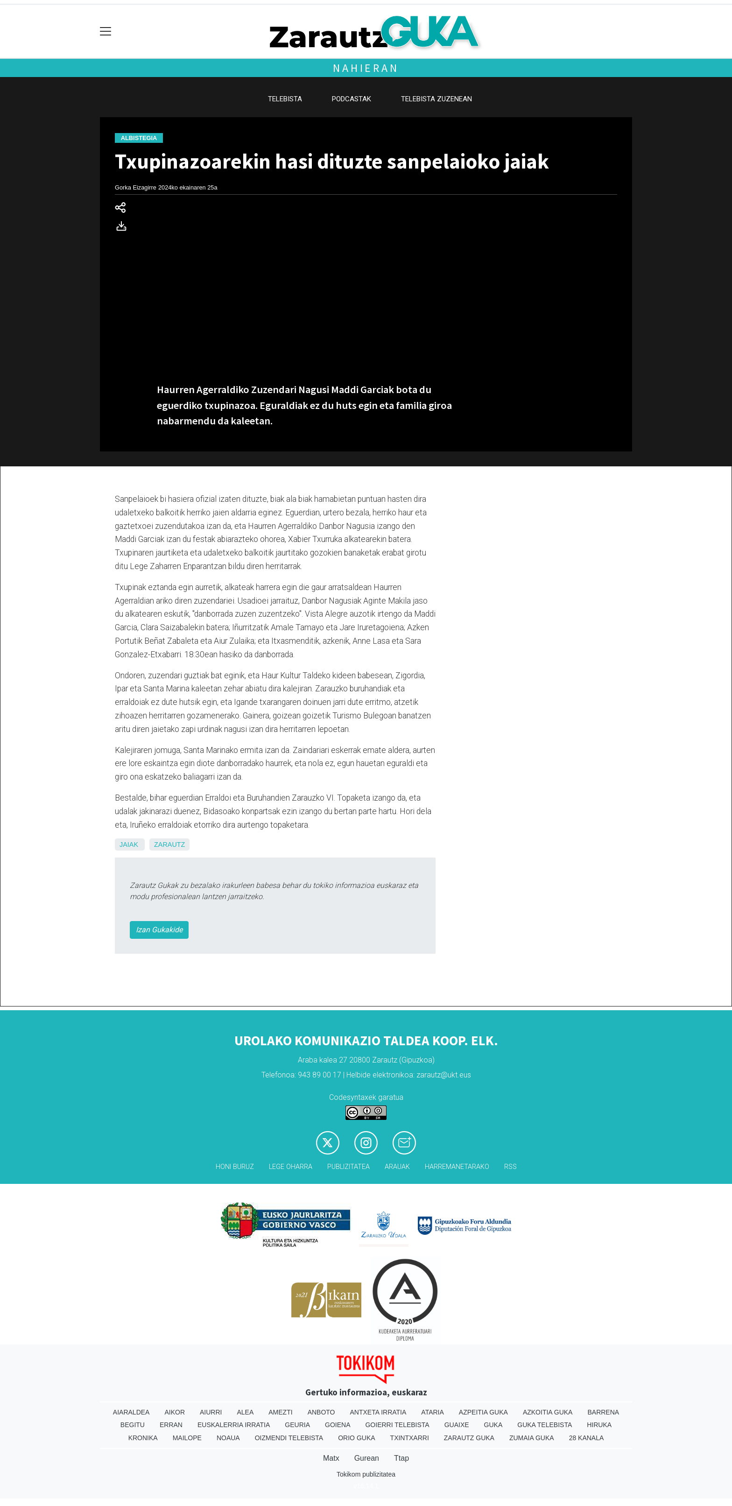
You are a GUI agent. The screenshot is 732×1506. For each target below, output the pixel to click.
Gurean (366, 1458)
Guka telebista (544, 1425)
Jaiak (129, 844)
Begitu (132, 1425)
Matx (331, 1458)
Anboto (321, 1412)
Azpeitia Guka (483, 1412)
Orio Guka (356, 1438)
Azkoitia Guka (548, 1412)
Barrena (603, 1412)
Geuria (297, 1425)
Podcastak (351, 99)
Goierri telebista (397, 1425)
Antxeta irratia (378, 1412)
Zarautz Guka (469, 1438)
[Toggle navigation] (106, 31)
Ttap (401, 1458)
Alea (245, 1412)
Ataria (432, 1412)
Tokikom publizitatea (366, 1474)
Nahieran (366, 68)
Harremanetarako (457, 1167)
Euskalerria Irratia (233, 1425)
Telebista (285, 99)
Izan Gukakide (159, 929)
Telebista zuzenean (436, 99)
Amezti (280, 1412)
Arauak (397, 1167)
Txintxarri (409, 1438)
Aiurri (211, 1412)
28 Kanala (586, 1438)
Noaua (228, 1438)
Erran (171, 1425)
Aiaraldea (131, 1412)
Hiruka (599, 1425)
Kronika (143, 1438)
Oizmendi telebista (289, 1438)
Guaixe (456, 1425)
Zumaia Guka (531, 1438)
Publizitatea (348, 1167)
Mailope (187, 1438)
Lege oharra (290, 1167)
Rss (510, 1167)
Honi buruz (235, 1167)
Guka (493, 1425)
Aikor (174, 1412)
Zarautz (169, 844)
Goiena (337, 1425)
